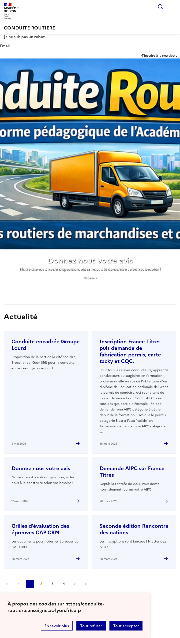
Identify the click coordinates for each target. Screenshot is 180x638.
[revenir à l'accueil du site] (90, 28)
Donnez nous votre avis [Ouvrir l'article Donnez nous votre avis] (40, 468)
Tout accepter (126, 626)
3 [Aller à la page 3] (52, 583)
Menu (173, 6)
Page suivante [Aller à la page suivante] (75, 584)
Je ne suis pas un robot (22, 37)
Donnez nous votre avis (90, 260)
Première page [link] (7, 584)
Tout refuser (91, 626)
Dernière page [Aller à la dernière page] (86, 584)
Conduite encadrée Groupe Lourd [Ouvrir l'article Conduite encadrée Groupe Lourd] (45, 345)
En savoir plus (57, 626)
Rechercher (160, 6)
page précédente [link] (18, 584)
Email (5, 46)
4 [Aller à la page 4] (64, 583)
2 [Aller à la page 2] (41, 583)
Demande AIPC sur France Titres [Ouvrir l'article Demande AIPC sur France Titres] (132, 472)
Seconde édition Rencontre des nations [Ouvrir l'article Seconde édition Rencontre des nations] (134, 529)
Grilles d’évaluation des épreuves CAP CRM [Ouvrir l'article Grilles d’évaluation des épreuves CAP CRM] (40, 529)
